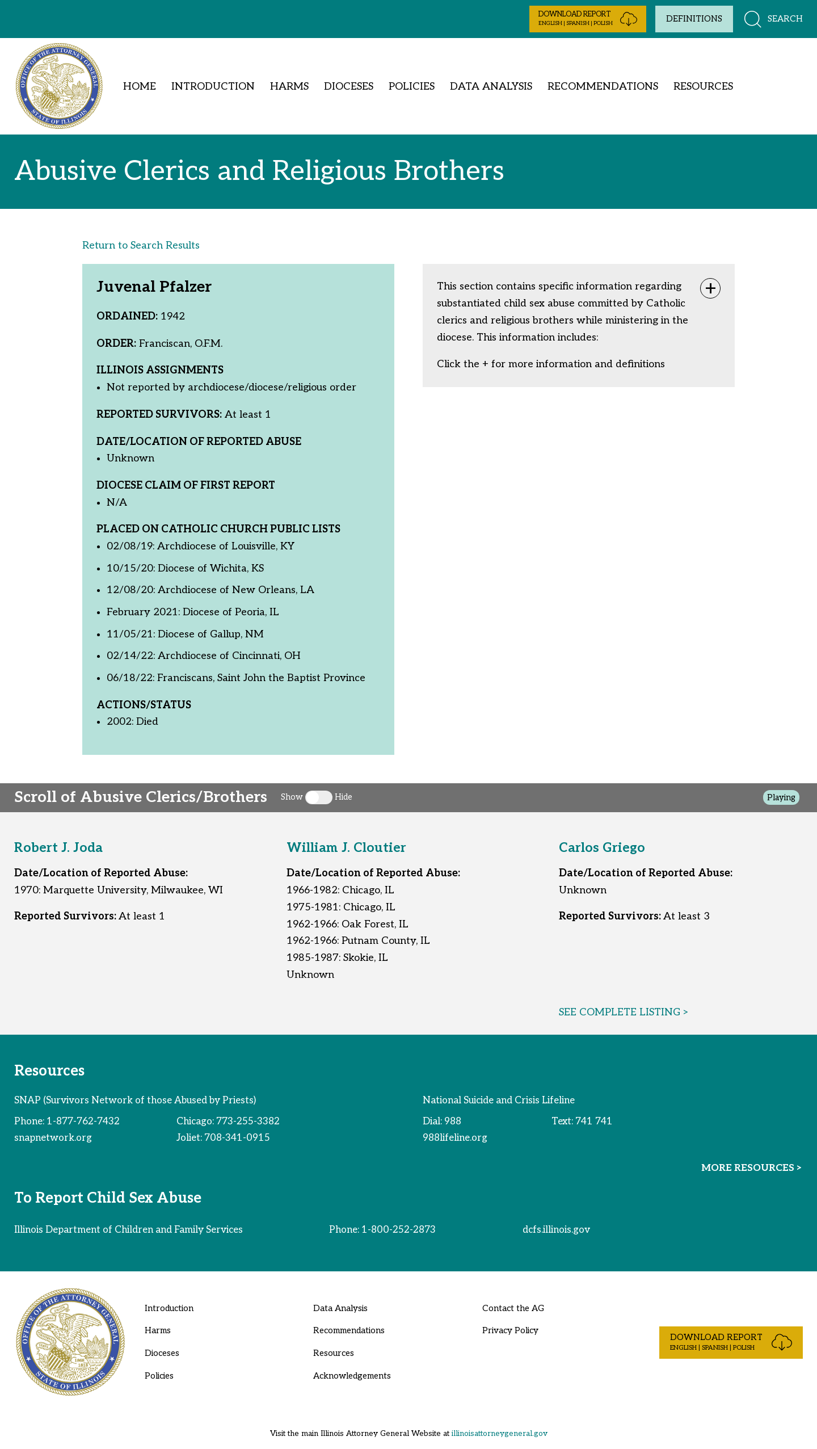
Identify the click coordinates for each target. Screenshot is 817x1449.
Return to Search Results (141, 245)
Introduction (213, 87)
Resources (703, 87)
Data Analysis (491, 87)
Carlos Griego (602, 848)
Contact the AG (513, 1308)
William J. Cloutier (346, 848)
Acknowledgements (352, 1376)
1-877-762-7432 (83, 1121)
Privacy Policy (510, 1330)
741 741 (594, 1121)
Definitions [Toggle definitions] (694, 19)
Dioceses (348, 87)
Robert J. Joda (58, 848)
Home (139, 87)
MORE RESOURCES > (752, 1168)
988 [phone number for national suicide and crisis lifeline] (452, 1121)
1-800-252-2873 (398, 1230)
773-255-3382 (248, 1121)
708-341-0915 (237, 1138)
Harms (289, 87)
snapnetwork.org (53, 1138)
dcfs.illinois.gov (556, 1230)
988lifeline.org (455, 1138)
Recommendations (603, 87)
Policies (412, 87)
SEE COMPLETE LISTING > (624, 1012)
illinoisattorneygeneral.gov (500, 1433)
